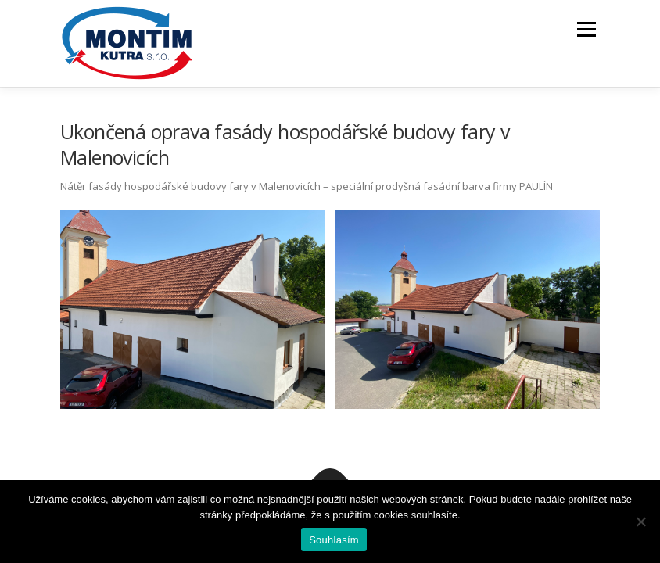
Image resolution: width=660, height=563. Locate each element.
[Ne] (640, 521)
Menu (586, 29)
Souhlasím (334, 540)
